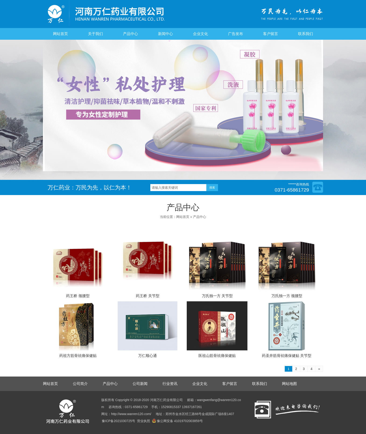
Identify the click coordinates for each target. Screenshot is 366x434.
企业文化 (200, 34)
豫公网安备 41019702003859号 (177, 421)
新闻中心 (165, 34)
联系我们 (305, 34)
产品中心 (130, 34)
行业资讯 (169, 384)
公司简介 (80, 384)
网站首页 (60, 34)
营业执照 (143, 421)
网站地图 (289, 384)
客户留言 (270, 34)
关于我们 (95, 34)
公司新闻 (140, 384)
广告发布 (235, 34)
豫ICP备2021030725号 (118, 421)
